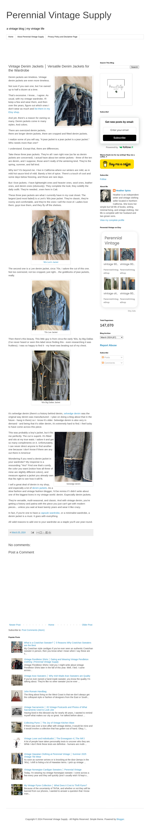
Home (10, 37)
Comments (108, 363)
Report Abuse (108, 345)
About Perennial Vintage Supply (30, 37)
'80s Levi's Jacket (50, 262)
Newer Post (14, 625)
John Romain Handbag (35, 691)
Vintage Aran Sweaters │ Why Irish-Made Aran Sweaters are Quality (57, 676)
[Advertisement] (75, 48)
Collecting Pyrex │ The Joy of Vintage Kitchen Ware (49, 723)
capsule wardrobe (50, 512)
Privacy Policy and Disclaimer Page (62, 37)
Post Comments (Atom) (33, 630)
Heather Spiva (123, 190)
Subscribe (119, 137)
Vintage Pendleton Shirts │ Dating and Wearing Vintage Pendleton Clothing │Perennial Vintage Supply (56, 660)
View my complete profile (112, 220)
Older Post (87, 625)
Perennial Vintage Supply (58, 15)
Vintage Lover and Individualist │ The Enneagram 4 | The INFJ (54, 738)
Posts (106, 357)
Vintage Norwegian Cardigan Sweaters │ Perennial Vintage (53, 769)
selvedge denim (72, 413)
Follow (103, 179)
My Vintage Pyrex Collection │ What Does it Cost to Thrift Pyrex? (55, 785)
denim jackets (39, 488)
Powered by (119, 147)
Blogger (120, 819)
